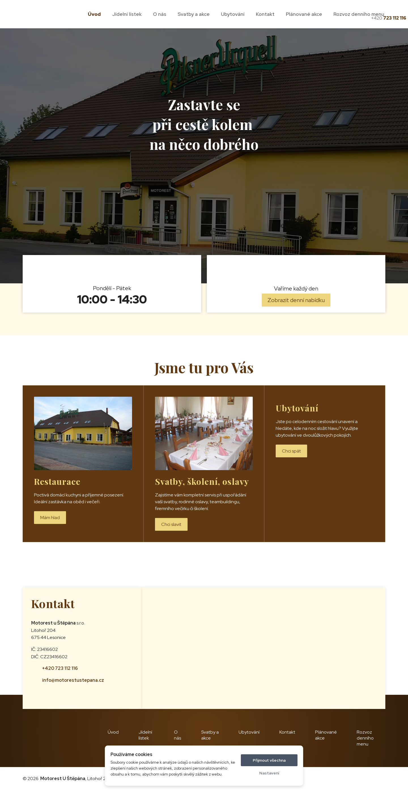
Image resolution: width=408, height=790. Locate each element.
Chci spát (291, 451)
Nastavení (269, 773)
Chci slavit (171, 524)
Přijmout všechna (269, 760)
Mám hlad (50, 518)
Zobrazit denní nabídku (296, 300)
